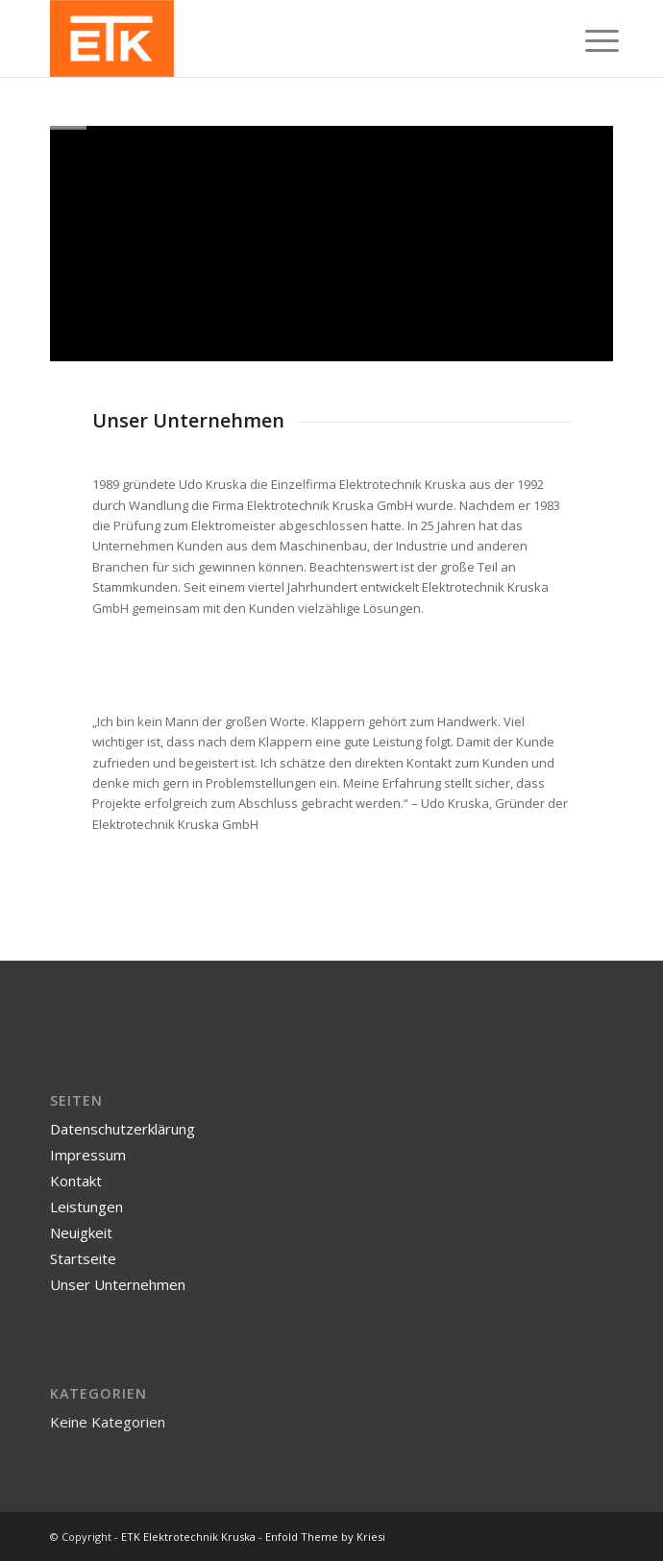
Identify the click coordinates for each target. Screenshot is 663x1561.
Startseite (83, 1258)
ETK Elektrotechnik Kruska (188, 1536)
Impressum (88, 1154)
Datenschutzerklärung (122, 1128)
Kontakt (76, 1180)
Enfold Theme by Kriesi (325, 1536)
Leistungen (86, 1206)
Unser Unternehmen (117, 1284)
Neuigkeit (81, 1232)
